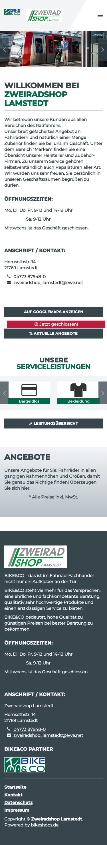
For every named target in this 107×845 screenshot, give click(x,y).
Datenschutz (18, 802)
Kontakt (13, 794)
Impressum (16, 810)
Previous (4, 49)
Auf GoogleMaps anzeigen (53, 311)
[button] (100, 16)
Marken (43, 149)
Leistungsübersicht (53, 423)
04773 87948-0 (29, 276)
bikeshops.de (44, 825)
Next (102, 49)
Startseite (15, 787)
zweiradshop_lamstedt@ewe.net (48, 282)
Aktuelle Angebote (53, 333)
